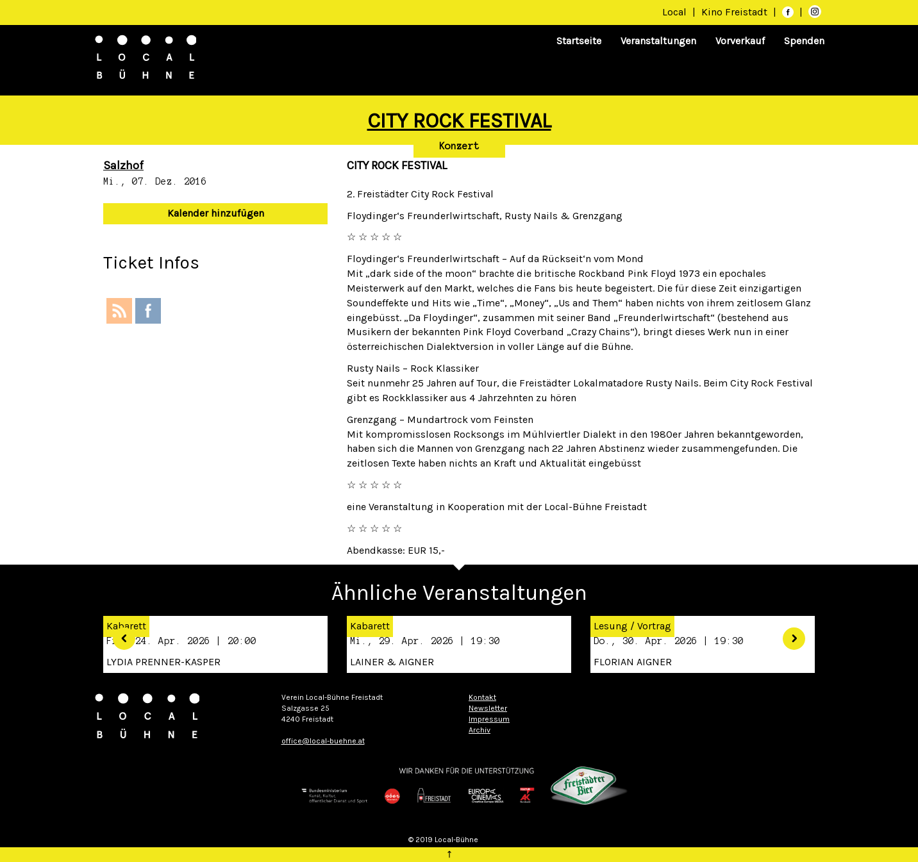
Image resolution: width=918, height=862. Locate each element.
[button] (119, 634)
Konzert (459, 146)
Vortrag (654, 626)
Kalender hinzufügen (215, 213)
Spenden (804, 41)
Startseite (578, 41)
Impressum (489, 719)
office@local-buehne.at (323, 740)
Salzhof (123, 165)
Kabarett (370, 626)
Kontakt (482, 697)
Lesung (611, 626)
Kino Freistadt (735, 12)
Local (674, 12)
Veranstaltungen (658, 41)
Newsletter (488, 708)
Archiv (479, 729)
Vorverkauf (740, 41)
